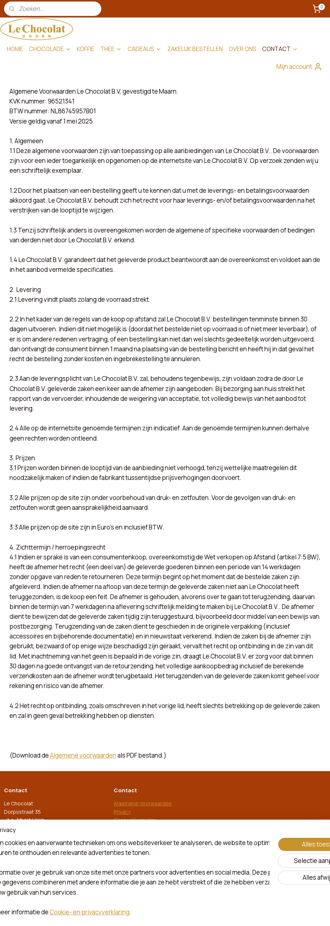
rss (153, 912)
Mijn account (299, 66)
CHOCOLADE (50, 49)
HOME (15, 49)
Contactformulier (134, 819)
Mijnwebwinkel (234, 912)
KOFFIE (85, 49)
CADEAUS (145, 49)
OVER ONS (242, 49)
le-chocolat (131, 868)
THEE (111, 49)
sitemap (140, 912)
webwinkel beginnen (177, 912)
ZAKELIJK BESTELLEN (195, 49)
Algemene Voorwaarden (143, 803)
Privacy (122, 811)
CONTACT (280, 49)
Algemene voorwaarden (83, 755)
